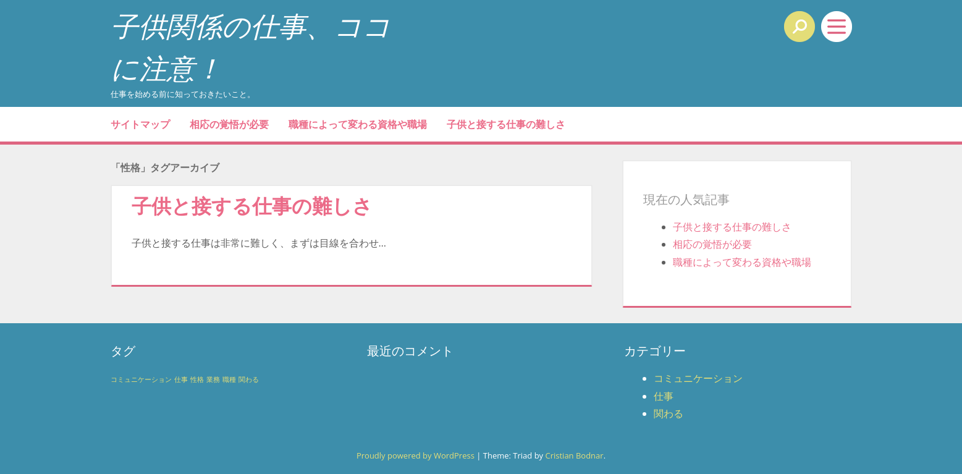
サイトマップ (140, 124)
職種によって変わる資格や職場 (358, 124)
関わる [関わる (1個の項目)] (248, 379)
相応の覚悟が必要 (229, 124)
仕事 (663, 396)
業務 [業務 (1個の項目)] (213, 379)
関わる (668, 413)
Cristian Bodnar (574, 455)
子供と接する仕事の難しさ (506, 124)
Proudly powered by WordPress (416, 455)
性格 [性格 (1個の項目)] (197, 379)
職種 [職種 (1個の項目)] (229, 379)
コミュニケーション (698, 378)
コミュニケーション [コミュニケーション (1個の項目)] (141, 379)
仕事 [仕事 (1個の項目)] (181, 379)
